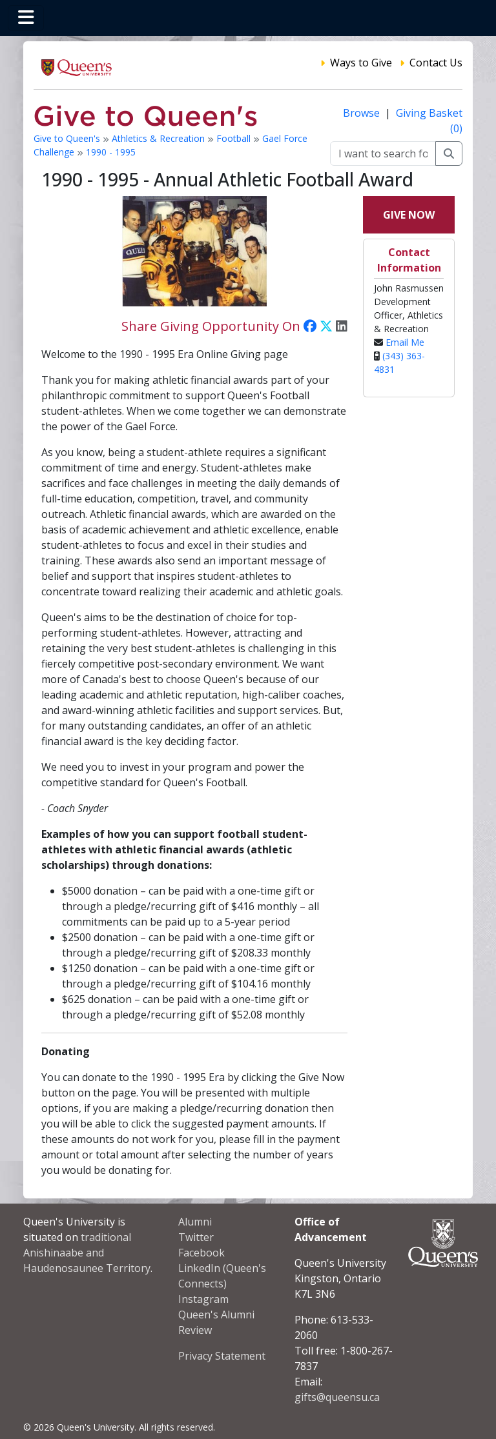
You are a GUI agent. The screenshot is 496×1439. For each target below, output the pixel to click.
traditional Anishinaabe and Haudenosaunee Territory (86, 1252)
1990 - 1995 (111, 152)
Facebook (201, 1252)
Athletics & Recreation (159, 138)
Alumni (195, 1222)
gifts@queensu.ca (337, 1397)
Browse (362, 113)
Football (234, 138)
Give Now (409, 215)
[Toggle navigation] (26, 18)
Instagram (203, 1299)
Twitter (196, 1237)
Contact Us (435, 62)
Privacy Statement (221, 1356)
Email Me (405, 342)
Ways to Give (361, 62)
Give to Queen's (68, 138)
